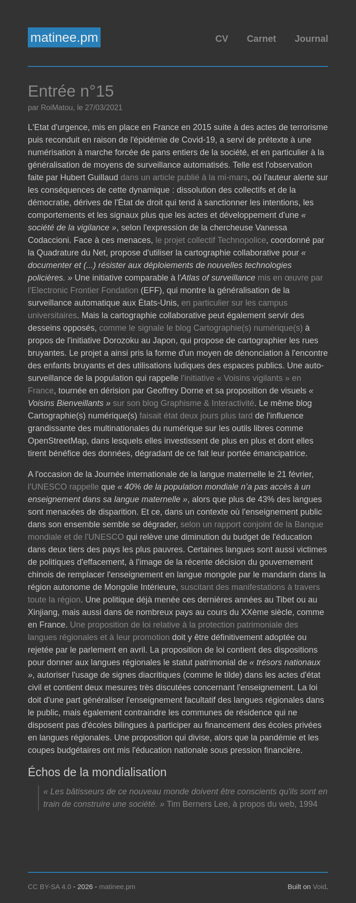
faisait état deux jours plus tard (196, 415)
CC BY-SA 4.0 (49, 886)
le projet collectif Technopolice (210, 240)
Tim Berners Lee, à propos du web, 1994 (242, 804)
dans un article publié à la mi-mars (184, 177)
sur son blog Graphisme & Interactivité (183, 403)
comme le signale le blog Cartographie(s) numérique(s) (201, 328)
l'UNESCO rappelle (63, 486)
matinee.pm (64, 37)
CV (222, 38)
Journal (311, 38)
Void (319, 886)
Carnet (261, 38)
